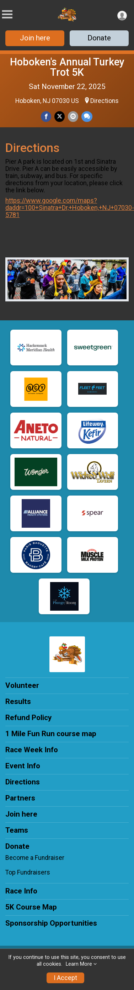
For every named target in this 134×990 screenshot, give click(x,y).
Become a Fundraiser (34, 857)
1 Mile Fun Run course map (50, 733)
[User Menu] (122, 15)
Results (18, 701)
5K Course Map (31, 907)
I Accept (65, 977)
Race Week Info (31, 749)
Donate (99, 38)
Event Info (22, 766)
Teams (16, 830)
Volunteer (22, 685)
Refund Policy (28, 717)
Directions (104, 100)
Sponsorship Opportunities (51, 923)
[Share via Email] (73, 116)
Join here (35, 38)
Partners (20, 798)
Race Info (21, 891)
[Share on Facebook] (46, 116)
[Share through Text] (86, 116)
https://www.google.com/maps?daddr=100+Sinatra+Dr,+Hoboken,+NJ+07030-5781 (69, 207)
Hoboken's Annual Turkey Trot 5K (67, 67)
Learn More (79, 964)
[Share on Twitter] (59, 116)
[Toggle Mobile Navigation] (7, 14)
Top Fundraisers (27, 872)
